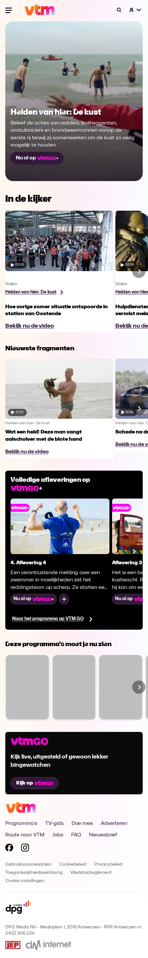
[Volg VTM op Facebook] (9, 849)
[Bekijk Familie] (74, 686)
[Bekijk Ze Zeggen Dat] (121, 686)
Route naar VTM (24, 835)
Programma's (21, 823)
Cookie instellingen (24, 880)
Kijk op (34, 783)
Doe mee (82, 823)
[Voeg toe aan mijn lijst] (64, 599)
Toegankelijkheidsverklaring (34, 872)
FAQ (76, 835)
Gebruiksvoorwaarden (28, 864)
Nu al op (37, 158)
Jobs (57, 835)
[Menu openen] (9, 10)
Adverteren (114, 823)
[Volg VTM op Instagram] (25, 849)
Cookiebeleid (72, 864)
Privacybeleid (108, 864)
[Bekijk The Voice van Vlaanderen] (27, 686)
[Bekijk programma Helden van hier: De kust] (34, 292)
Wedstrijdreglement (91, 872)
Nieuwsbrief (103, 835)
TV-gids (54, 823)
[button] (135, 10)
